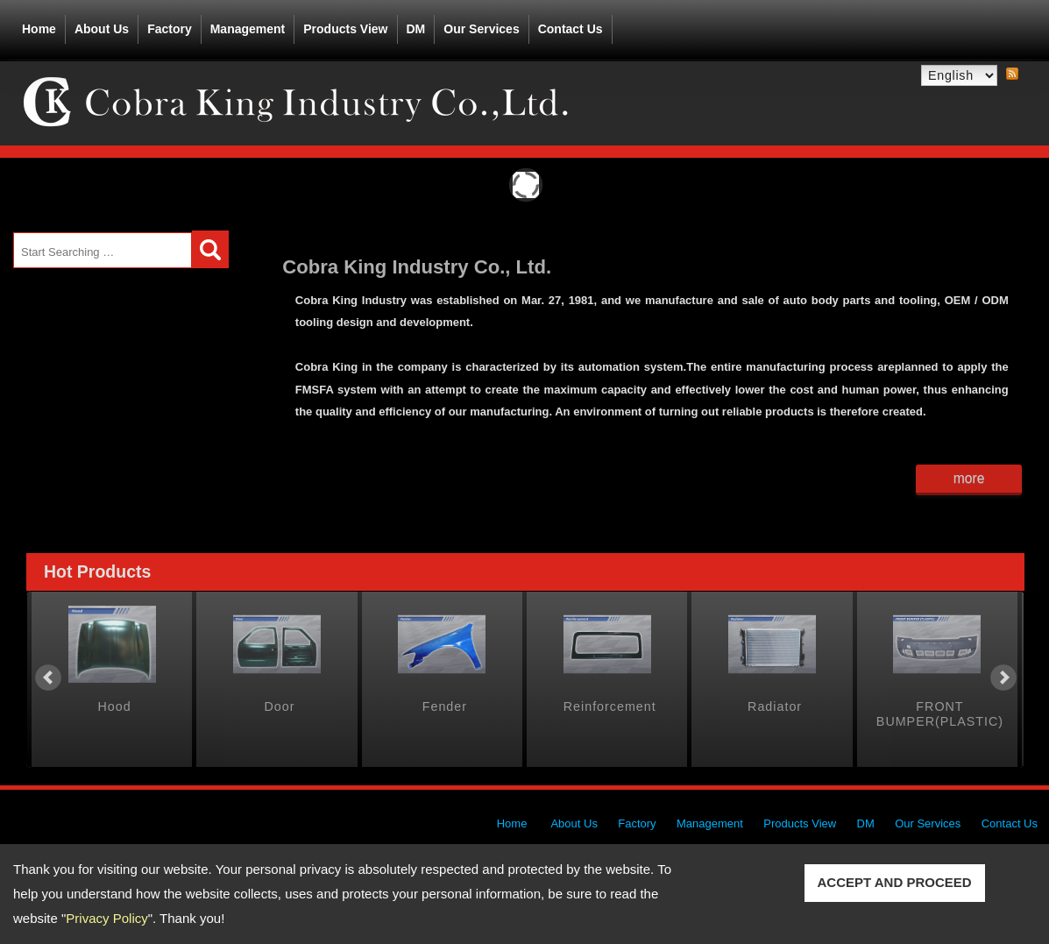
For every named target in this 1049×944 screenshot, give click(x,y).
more (969, 478)
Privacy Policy (106, 918)
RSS (1012, 74)
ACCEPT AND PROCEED (895, 882)
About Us (101, 25)
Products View (345, 25)
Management (248, 29)
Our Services (481, 29)
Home (39, 29)
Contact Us (570, 29)
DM (416, 29)
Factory (169, 29)
